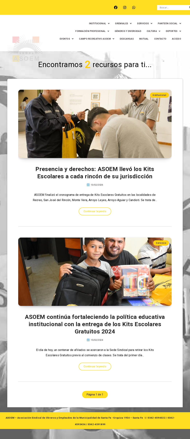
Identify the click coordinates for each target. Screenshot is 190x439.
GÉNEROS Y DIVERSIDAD (125, 31)
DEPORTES (170, 31)
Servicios (161, 250)
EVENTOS (78, 39)
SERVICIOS (141, 23)
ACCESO (173, 46)
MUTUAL (155, 39)
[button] (96, 23)
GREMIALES (120, 23)
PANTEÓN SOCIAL (166, 23)
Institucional (159, 102)
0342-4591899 (97, 432)
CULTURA (150, 31)
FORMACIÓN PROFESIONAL (89, 31)
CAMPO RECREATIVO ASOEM (108, 39)
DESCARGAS (139, 39)
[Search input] (173, 7)
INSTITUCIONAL (96, 23)
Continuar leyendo (95, 218)
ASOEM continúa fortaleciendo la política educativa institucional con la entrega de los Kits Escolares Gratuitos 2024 (95, 332)
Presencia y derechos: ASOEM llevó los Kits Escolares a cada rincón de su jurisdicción (94, 180)
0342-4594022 (156, 425)
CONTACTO (172, 39)
